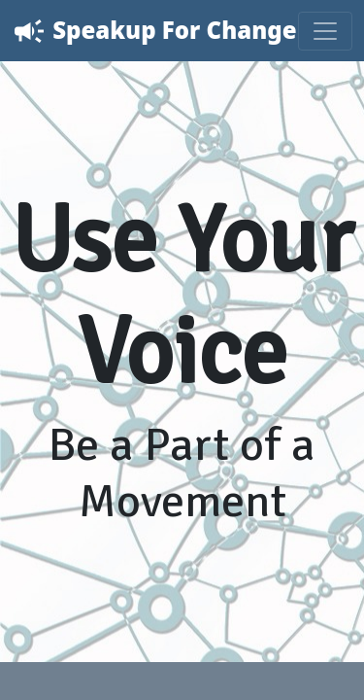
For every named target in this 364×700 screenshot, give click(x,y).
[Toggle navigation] (325, 31)
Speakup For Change (154, 31)
